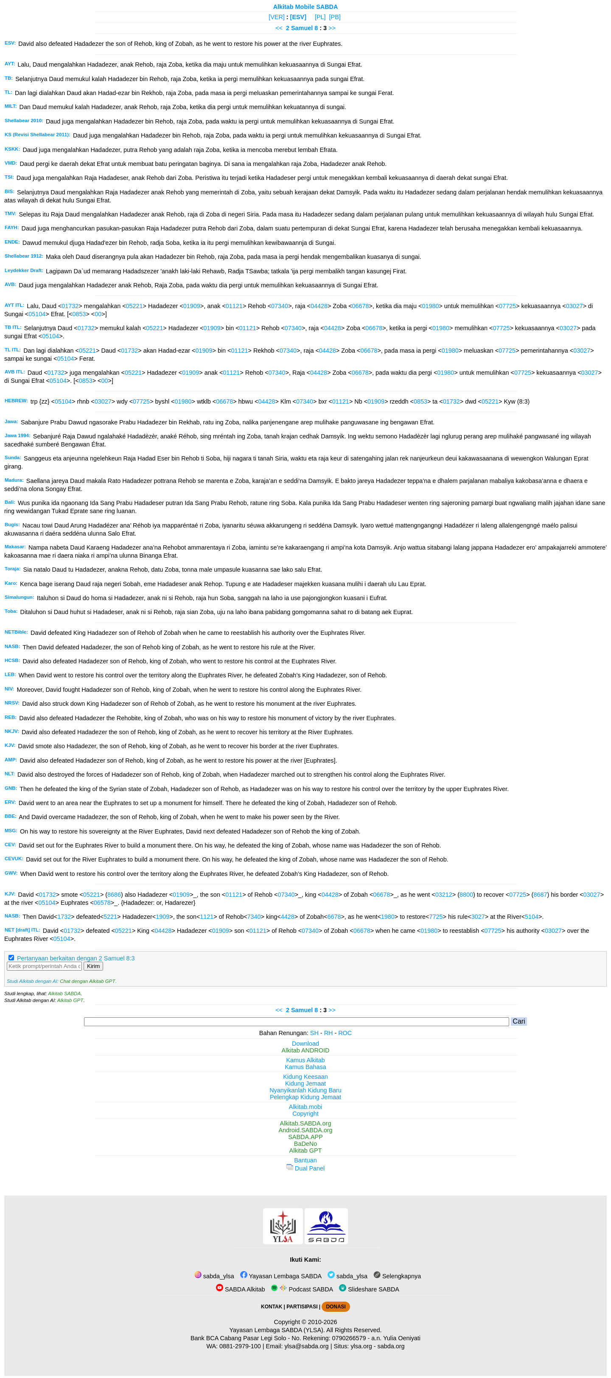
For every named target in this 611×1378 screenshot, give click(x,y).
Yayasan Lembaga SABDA (281, 1276)
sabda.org (391, 1346)
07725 (507, 306)
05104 (36, 314)
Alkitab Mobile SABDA (305, 6)
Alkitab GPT (70, 1000)
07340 (279, 306)
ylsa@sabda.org (306, 1346)
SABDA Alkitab (240, 1289)
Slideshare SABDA (369, 1289)
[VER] (277, 17)
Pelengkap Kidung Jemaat (305, 1097)
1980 (388, 916)
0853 (79, 314)
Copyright (305, 1113)
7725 (436, 916)
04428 (319, 306)
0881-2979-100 (240, 1346)
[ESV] (298, 17)
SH (314, 1033)
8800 (466, 894)
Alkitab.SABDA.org (305, 1123)
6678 (334, 916)
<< (279, 28)
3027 (478, 916)
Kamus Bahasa (305, 1067)
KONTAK (271, 1307)
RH (328, 1033)
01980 (430, 306)
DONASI (335, 1307)
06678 (360, 306)
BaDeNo (305, 1143)
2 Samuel (299, 28)
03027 (574, 306)
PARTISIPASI (301, 1307)
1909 (162, 916)
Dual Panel (305, 1168)
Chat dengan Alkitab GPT (87, 981)
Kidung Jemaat (305, 1083)
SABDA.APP (305, 1137)
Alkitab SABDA (64, 993)
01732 (70, 306)
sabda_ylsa (214, 1276)
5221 (110, 916)
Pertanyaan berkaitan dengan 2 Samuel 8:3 (76, 958)
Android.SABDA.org (305, 1130)
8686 (114, 894)
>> (332, 28)
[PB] (335, 17)
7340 (254, 916)
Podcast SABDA (302, 1289)
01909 (191, 306)
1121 (206, 916)
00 (98, 314)
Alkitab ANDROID (306, 1050)
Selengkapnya (397, 1276)
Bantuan (305, 1160)
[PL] (320, 17)
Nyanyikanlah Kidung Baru (305, 1090)
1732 (64, 916)
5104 (531, 916)
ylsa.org (361, 1346)
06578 (102, 902)
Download (305, 1043)
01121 (234, 306)
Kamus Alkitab (305, 1060)
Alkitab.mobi (305, 1106)
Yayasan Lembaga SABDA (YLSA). (277, 1330)
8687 (540, 894)
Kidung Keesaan (305, 1076)
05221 (134, 306)
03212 (443, 894)
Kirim (93, 966)
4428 (287, 916)
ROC (345, 1033)
